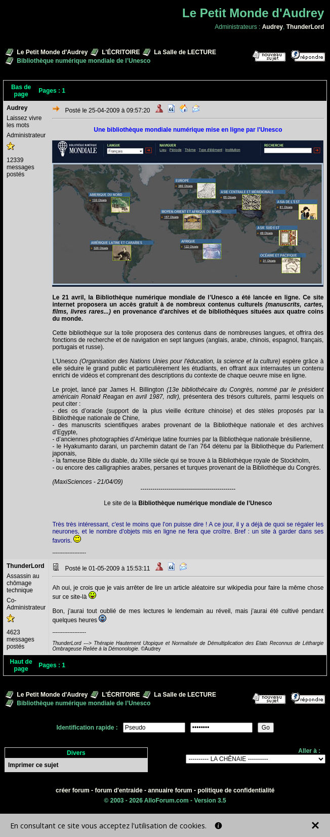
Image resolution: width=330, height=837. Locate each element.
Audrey (272, 26)
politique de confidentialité (235, 790)
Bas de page (21, 91)
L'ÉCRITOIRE (121, 52)
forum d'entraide (118, 790)
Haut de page (21, 665)
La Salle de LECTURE (185, 52)
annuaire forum (170, 790)
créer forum (73, 790)
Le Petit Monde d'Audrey (52, 52)
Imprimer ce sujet (33, 765)
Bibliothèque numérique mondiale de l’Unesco (205, 503)
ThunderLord (305, 26)
